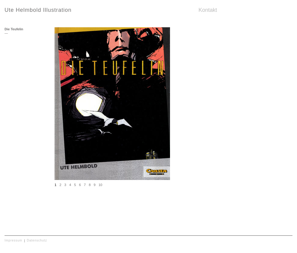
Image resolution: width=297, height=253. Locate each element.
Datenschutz (37, 240)
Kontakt (208, 10)
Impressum (13, 240)
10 (100, 185)
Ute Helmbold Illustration (38, 10)
